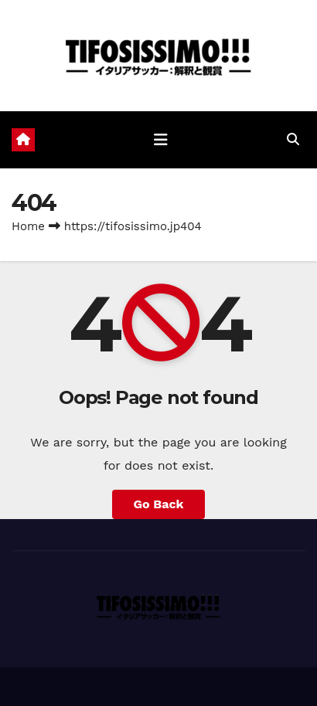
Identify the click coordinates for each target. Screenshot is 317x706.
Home (28, 226)
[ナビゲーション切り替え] (161, 139)
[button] (293, 139)
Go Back (159, 504)
